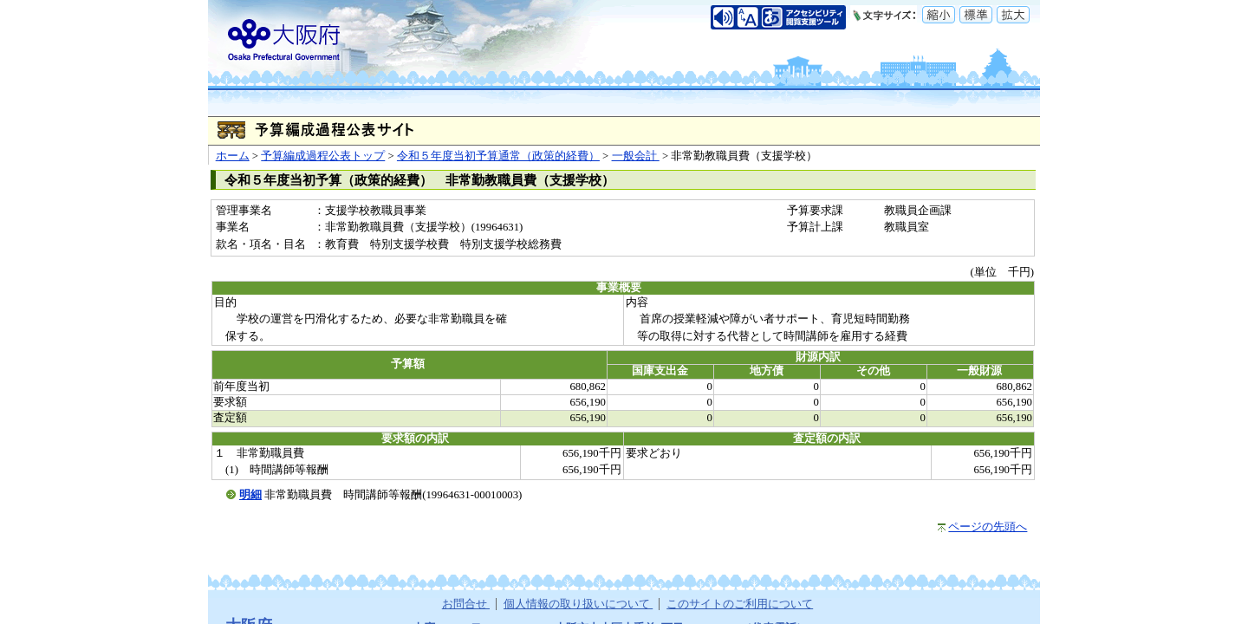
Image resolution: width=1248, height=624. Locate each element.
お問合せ (466, 604)
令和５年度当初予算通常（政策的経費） (498, 156)
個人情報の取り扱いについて (578, 604)
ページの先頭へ (987, 527)
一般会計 (636, 156)
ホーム (233, 156)
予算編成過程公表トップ (323, 156)
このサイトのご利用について (739, 604)
